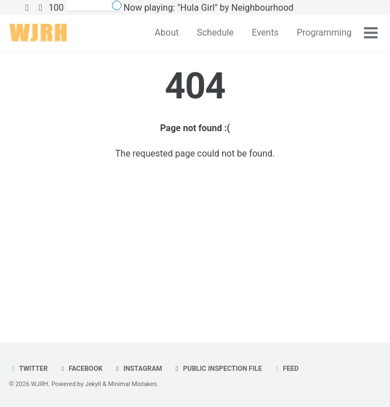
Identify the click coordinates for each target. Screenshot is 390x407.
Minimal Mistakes (132, 384)
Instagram (137, 369)
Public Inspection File (217, 369)
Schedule (215, 32)
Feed (285, 369)
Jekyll (93, 384)
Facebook (80, 369)
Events (265, 32)
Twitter (28, 369)
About (167, 32)
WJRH (39, 384)
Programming (324, 32)
